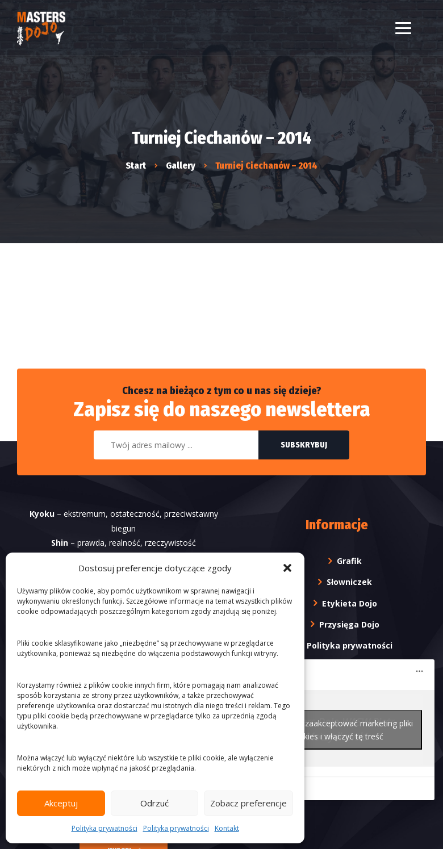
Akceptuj (61, 803)
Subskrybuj (304, 445)
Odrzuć (154, 803)
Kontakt (227, 828)
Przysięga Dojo (349, 624)
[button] (287, 568)
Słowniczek (349, 582)
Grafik (349, 560)
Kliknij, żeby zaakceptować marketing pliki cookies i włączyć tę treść (336, 730)
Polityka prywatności (104, 828)
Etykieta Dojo (349, 603)
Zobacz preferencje (248, 803)
